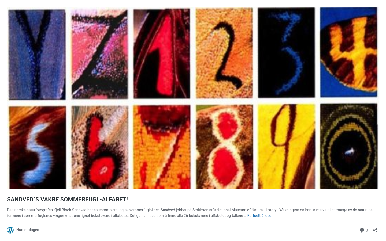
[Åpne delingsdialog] (375, 228)
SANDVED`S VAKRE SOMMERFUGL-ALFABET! (67, 199)
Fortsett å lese (259, 215)
